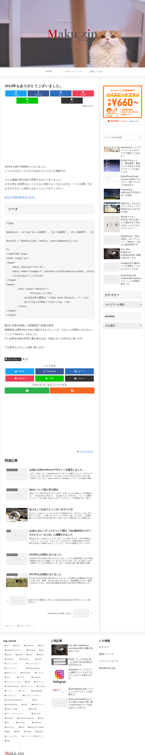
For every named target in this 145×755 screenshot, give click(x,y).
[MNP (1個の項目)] (18, 727)
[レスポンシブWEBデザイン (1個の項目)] (33, 732)
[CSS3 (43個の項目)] (17, 641)
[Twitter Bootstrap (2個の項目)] (12, 682)
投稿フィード (106, 649)
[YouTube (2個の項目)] (40, 682)
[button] (87, 93)
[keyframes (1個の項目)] (38, 718)
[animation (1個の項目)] (22, 718)
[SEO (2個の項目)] (10, 673)
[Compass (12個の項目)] (31, 645)
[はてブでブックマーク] (42, 93)
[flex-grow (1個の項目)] (10, 713)
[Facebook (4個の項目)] (11, 654)
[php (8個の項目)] (42, 645)
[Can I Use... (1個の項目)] (10, 722)
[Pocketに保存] (57, 93)
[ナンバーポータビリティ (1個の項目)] (17, 709)
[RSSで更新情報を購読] (72, 383)
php (25, 352)
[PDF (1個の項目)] (38, 695)
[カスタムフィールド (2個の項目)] (13, 677)
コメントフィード (108, 656)
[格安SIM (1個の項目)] (37, 704)
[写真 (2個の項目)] (28, 677)
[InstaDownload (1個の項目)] (12, 700)
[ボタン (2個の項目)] (24, 686)
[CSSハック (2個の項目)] (39, 677)
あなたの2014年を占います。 (21, 190)
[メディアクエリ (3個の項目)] (14, 659)
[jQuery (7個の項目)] (9, 650)
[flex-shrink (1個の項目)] (38, 709)
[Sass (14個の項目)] (41, 641)
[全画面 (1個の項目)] (28, 727)
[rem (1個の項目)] (9, 718)
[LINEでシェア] (72, 93)
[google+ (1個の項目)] (40, 727)
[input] (122, 138)
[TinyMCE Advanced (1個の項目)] (26, 713)
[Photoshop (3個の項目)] (26, 668)
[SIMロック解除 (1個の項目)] (15, 704)
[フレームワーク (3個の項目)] (35, 659)
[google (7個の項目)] (19, 650)
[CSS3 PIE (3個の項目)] (26, 654)
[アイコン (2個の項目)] (10, 686)
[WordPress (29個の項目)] (29, 641)
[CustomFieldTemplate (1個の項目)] (17, 695)
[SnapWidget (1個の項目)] (38, 686)
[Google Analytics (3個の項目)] (35, 664)
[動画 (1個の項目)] (8, 727)
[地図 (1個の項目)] (25, 736)
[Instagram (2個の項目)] (38, 673)
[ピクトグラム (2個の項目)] (28, 682)
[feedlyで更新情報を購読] (27, 383)
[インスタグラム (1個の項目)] (12, 732)
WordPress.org (107, 663)
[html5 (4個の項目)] (30, 650)
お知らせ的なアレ (13, 352)
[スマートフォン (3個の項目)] (14, 664)
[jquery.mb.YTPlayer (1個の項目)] (36, 722)
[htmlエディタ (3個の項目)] (11, 668)
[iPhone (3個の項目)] (40, 654)
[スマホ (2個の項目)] (23, 673)
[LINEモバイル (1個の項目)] (38, 700)
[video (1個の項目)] (41, 713)
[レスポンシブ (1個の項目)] (12, 691)
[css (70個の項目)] (8, 641)
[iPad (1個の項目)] (22, 722)
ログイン (104, 642)
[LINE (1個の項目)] (25, 700)
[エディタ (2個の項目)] (40, 668)
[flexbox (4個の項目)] (41, 650)
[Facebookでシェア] (27, 93)
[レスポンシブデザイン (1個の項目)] (34, 691)
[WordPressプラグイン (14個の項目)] (14, 645)
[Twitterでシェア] (12, 93)
